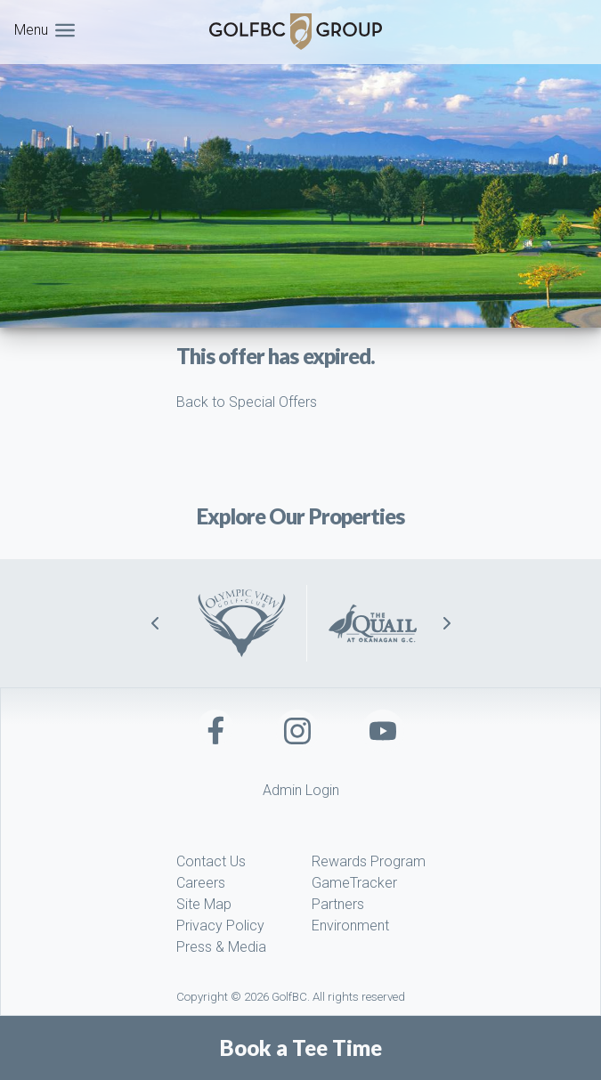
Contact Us (211, 861)
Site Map (203, 904)
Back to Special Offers (246, 402)
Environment (350, 925)
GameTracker (354, 882)
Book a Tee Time (301, 1048)
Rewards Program (369, 861)
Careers (200, 882)
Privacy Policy (220, 925)
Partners (338, 904)
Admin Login (301, 790)
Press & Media (221, 946)
